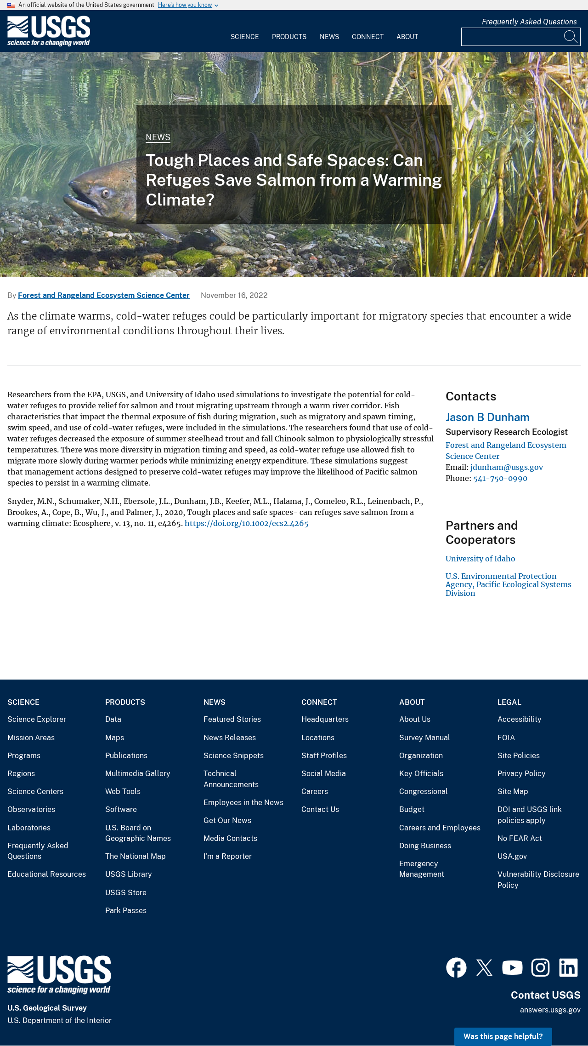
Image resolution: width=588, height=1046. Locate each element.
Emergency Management (421, 869)
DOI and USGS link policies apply (530, 815)
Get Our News (227, 820)
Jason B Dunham (488, 417)
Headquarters (325, 719)
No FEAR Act (520, 838)
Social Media (323, 773)
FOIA (506, 737)
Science (245, 36)
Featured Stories (232, 719)
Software (121, 809)
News (329, 36)
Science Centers (35, 791)
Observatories (31, 809)
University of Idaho (480, 558)
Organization (421, 755)
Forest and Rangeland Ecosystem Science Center (104, 295)
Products (289, 36)
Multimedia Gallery (137, 773)
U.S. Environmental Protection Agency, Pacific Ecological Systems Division (508, 585)
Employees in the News (243, 802)
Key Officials (421, 773)
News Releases (230, 737)
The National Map (135, 856)
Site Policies (519, 755)
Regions (21, 773)
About (407, 36)
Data (113, 719)
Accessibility (520, 719)
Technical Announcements (231, 779)
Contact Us (320, 809)
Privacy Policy (522, 773)
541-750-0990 (500, 478)
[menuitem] (245, 31)
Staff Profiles (324, 755)
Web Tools (123, 791)
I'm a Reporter (228, 856)
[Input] (521, 37)
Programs (23, 755)
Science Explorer (36, 719)
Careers (314, 791)
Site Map (513, 791)
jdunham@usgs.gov (506, 467)
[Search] (571, 37)
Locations (317, 737)
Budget (411, 809)
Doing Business (425, 845)
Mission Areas (31, 737)
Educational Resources (46, 874)
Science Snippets (234, 755)
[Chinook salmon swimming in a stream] (294, 164)
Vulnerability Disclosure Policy (538, 880)
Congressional (423, 791)
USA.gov (512, 856)
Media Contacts (230, 838)
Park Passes (126, 910)
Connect (368, 36)
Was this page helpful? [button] (503, 1036)
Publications (126, 755)
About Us (414, 719)
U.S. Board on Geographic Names (138, 833)
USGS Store (126, 892)
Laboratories (29, 827)
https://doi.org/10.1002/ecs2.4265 (247, 523)
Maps (114, 737)
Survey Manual (424, 737)
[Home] (48, 44)
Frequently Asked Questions (529, 21)
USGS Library (128, 874)
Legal (509, 702)
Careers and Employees (440, 827)
